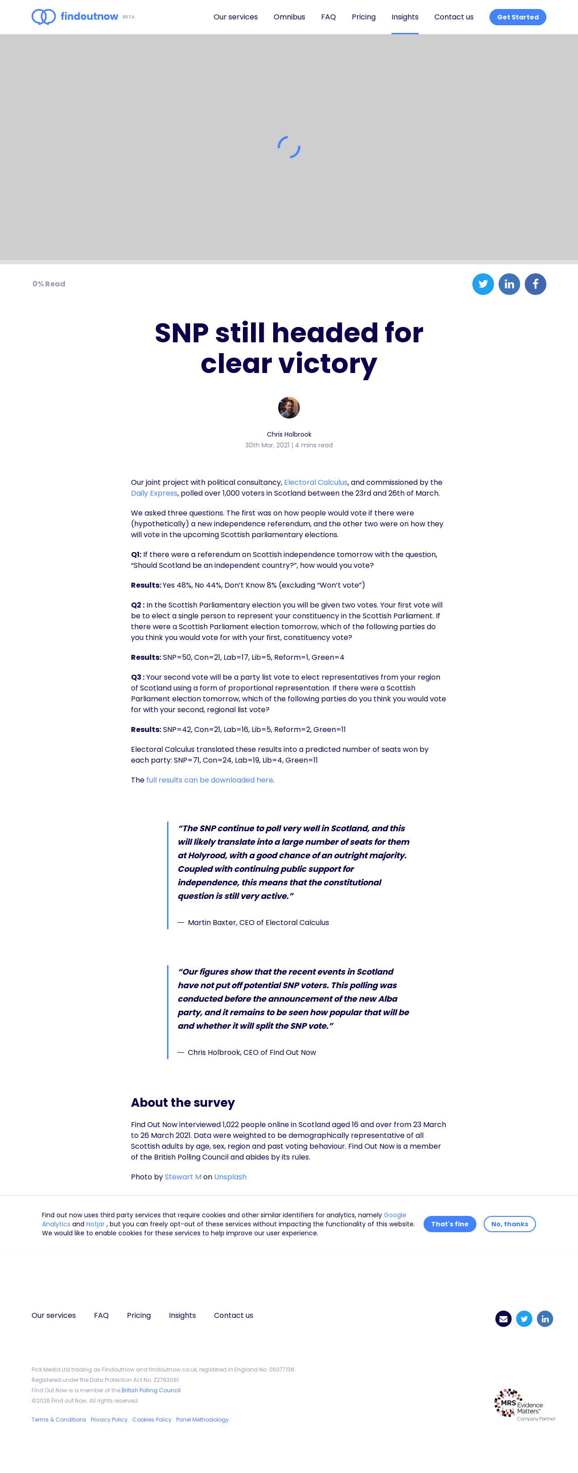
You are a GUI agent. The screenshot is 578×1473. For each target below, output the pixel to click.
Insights (405, 17)
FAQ (328, 17)
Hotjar (96, 1224)
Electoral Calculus (316, 482)
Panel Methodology (202, 1419)
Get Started (518, 17)
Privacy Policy (109, 1419)
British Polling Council (151, 1390)
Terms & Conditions (59, 1419)
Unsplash (230, 1177)
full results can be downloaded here (209, 780)
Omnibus (289, 17)
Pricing (364, 17)
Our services (236, 17)
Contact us (454, 17)
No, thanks (509, 1224)
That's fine (450, 1224)
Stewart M (183, 1177)
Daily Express (154, 493)
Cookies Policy (152, 1419)
